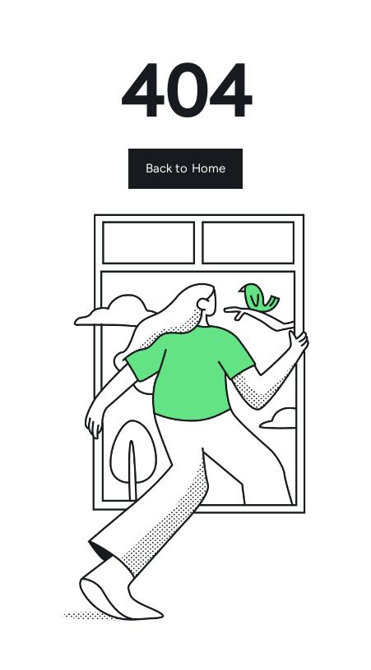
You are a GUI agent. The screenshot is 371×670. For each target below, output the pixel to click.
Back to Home (186, 168)
